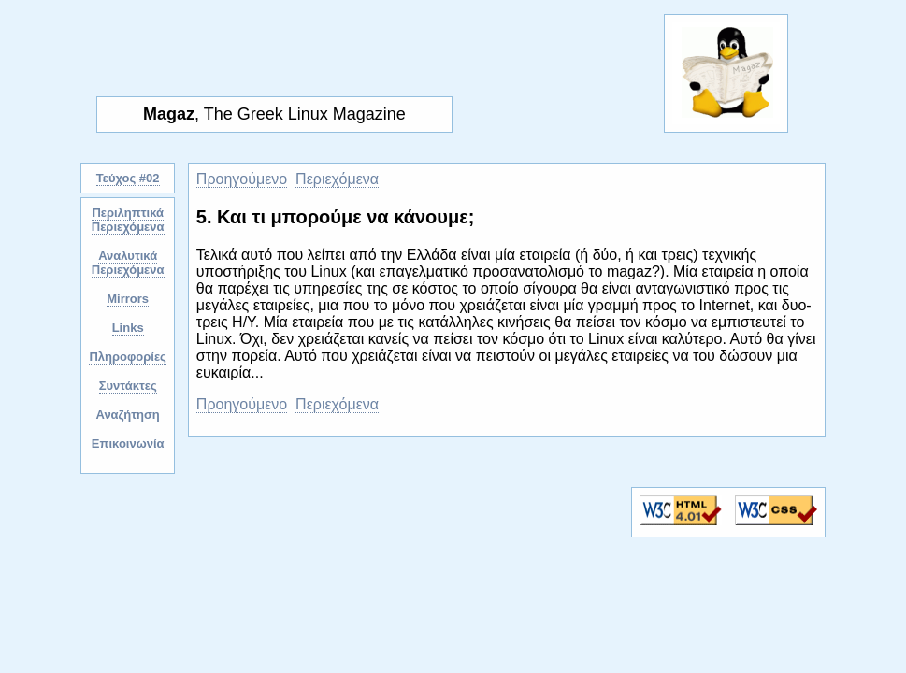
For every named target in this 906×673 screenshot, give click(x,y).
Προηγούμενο (241, 179)
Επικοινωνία (128, 444)
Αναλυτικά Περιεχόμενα (128, 263)
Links (128, 328)
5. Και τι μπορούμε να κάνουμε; (335, 217)
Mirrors (128, 299)
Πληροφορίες (127, 357)
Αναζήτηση (127, 415)
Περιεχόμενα (337, 179)
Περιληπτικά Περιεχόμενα (128, 220)
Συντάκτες (128, 386)
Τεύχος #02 (128, 178)
